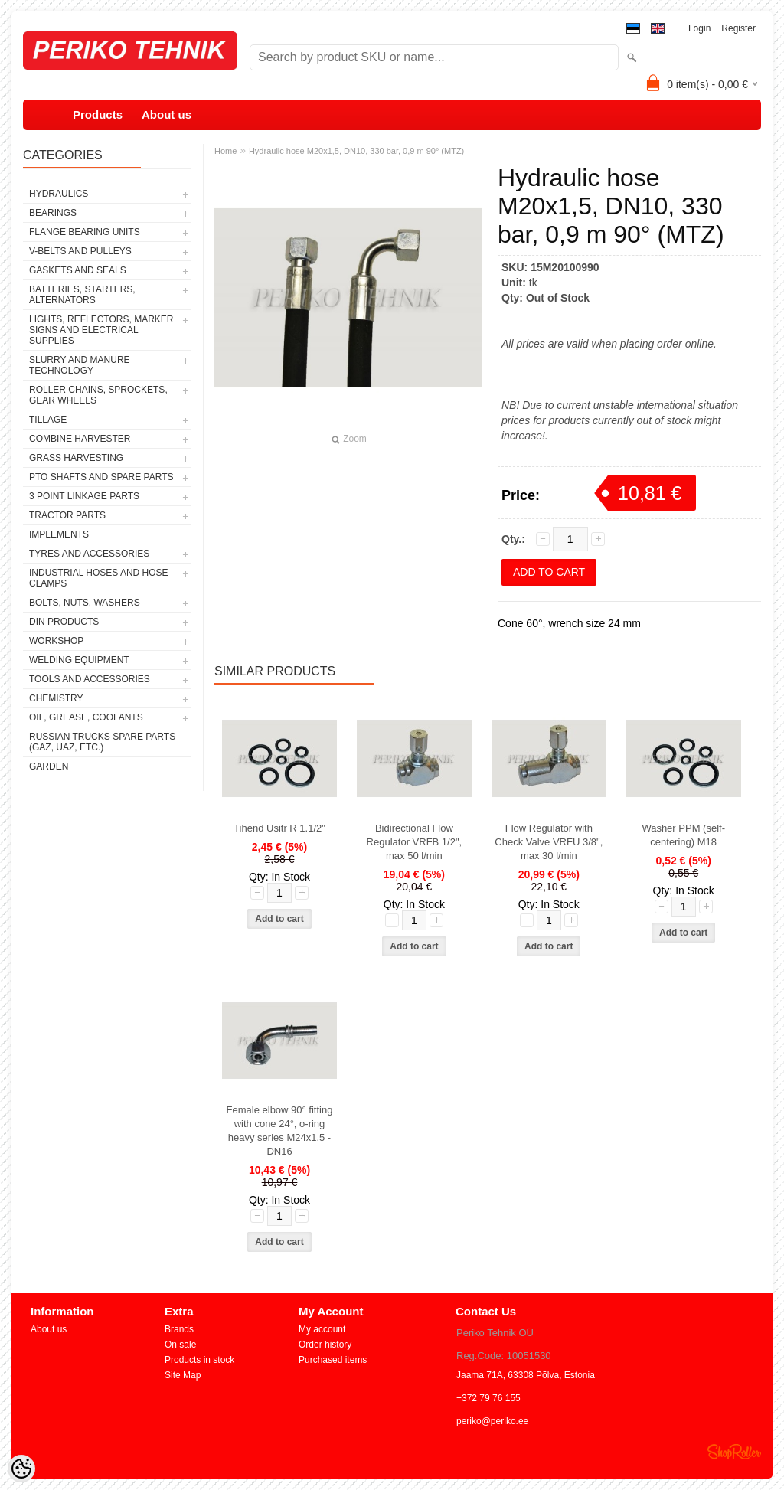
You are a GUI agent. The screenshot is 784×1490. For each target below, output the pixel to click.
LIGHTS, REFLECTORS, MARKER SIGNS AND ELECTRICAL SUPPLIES (101, 330)
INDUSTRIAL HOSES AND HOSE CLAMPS (98, 578)
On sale (180, 1344)
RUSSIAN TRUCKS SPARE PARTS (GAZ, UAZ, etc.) (102, 742)
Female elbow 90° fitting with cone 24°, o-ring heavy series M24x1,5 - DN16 (280, 1130)
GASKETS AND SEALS (77, 270)
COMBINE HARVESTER (79, 438)
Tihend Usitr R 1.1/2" (279, 828)
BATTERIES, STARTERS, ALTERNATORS (82, 295)
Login (699, 28)
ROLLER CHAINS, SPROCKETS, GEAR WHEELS (98, 395)
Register (738, 28)
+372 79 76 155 (488, 1398)
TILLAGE (48, 419)
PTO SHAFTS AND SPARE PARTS (101, 477)
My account (322, 1329)
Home (225, 150)
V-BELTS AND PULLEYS (80, 251)
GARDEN (48, 766)
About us (166, 114)
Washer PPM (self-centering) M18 (683, 835)
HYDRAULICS (58, 193)
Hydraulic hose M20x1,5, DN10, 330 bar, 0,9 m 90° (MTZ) (356, 150)
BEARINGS (53, 212)
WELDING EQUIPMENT (79, 660)
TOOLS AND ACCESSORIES (89, 679)
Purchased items (333, 1359)
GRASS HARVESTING (76, 458)
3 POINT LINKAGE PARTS (84, 496)
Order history (325, 1344)
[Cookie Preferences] (21, 1468)
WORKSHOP (56, 641)
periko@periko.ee (492, 1421)
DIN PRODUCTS (64, 621)
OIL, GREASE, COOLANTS (86, 717)
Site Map (183, 1375)
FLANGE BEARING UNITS (84, 232)
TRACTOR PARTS (67, 515)
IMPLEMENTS (59, 534)
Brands (179, 1329)
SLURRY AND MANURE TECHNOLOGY (79, 365)
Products (97, 114)
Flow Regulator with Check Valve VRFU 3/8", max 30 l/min (549, 841)
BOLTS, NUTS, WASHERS (84, 602)
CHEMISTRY (56, 698)
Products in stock (199, 1359)
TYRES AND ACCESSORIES (89, 553)
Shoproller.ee (734, 1451)
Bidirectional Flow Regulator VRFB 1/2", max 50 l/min (414, 841)
